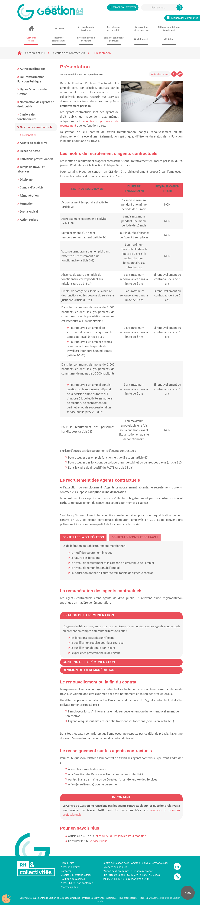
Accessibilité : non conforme (77, 883)
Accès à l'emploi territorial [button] (86, 29)
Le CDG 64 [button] (59, 28)
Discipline (26, 179)
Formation (26, 204)
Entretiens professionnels (36, 159)
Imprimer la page (161, 74)
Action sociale (29, 220)
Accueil (31, 29)
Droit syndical (29, 211)
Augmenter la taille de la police (180, 74)
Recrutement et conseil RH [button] (113, 29)
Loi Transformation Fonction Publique (30, 79)
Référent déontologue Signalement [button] (169, 29)
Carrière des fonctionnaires (26, 117)
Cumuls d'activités (32, 187)
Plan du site (67, 863)
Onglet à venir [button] (141, 39)
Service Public (98, 841)
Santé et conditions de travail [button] (114, 39)
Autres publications (32, 69)
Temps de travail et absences (31, 169)
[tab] (83, 537)
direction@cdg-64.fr (137, 879)
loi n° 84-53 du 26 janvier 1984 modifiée (120, 836)
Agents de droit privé (33, 143)
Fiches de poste (30, 151)
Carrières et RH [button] (31, 39)
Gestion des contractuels (69, 53)
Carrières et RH (35, 53)
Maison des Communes (182, 18)
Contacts (66, 871)
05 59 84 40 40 (115, 879)
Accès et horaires (70, 867)
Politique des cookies (73, 879)
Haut (188, 892)
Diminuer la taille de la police (174, 74)
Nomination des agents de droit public (35, 104)
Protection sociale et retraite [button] (86, 39)
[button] (88, 615)
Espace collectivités (123, 7)
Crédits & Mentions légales (76, 875)
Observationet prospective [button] (141, 29)
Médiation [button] (169, 39)
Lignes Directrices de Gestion (32, 91)
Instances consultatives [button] (58, 39)
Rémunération (29, 195)
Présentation (29, 135)
